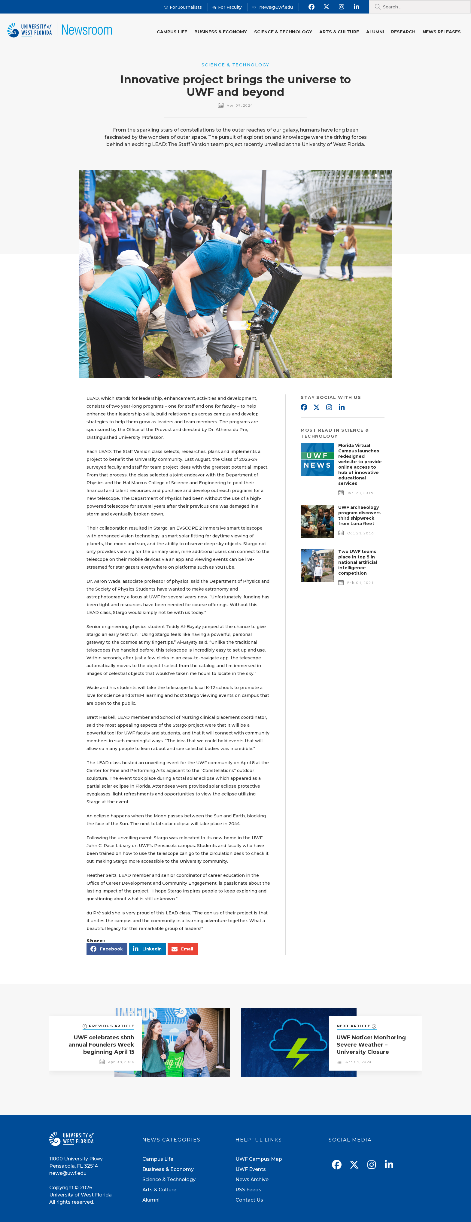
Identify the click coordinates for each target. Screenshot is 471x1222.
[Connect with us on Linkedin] (356, 7)
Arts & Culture (339, 32)
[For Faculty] (227, 7)
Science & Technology (283, 32)
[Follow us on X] (326, 7)
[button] (107, 949)
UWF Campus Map (258, 1159)
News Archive (252, 1179)
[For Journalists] (183, 7)
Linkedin (342, 407)
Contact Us (249, 1200)
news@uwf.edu (68, 1173)
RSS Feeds (248, 1190)
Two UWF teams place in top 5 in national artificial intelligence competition (357, 562)
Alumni (375, 32)
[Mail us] (272, 7)
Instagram (329, 407)
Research (403, 32)
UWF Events (250, 1169)
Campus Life (172, 32)
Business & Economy (220, 32)
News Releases (442, 32)
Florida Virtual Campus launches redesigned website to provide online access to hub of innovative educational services (360, 464)
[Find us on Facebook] (311, 7)
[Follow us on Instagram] (341, 7)
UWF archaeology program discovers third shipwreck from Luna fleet (359, 515)
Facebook (304, 407)
